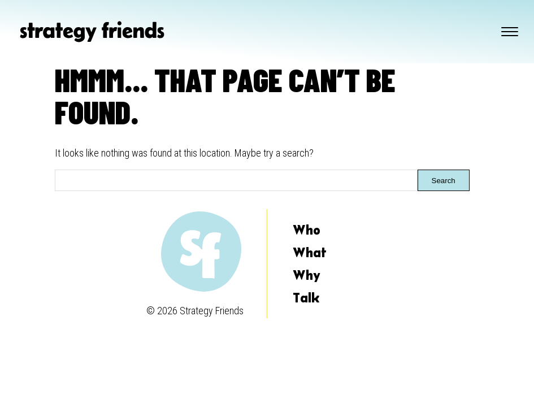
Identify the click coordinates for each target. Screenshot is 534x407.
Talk (306, 297)
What (310, 252)
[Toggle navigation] (509, 31)
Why (306, 275)
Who (306, 229)
